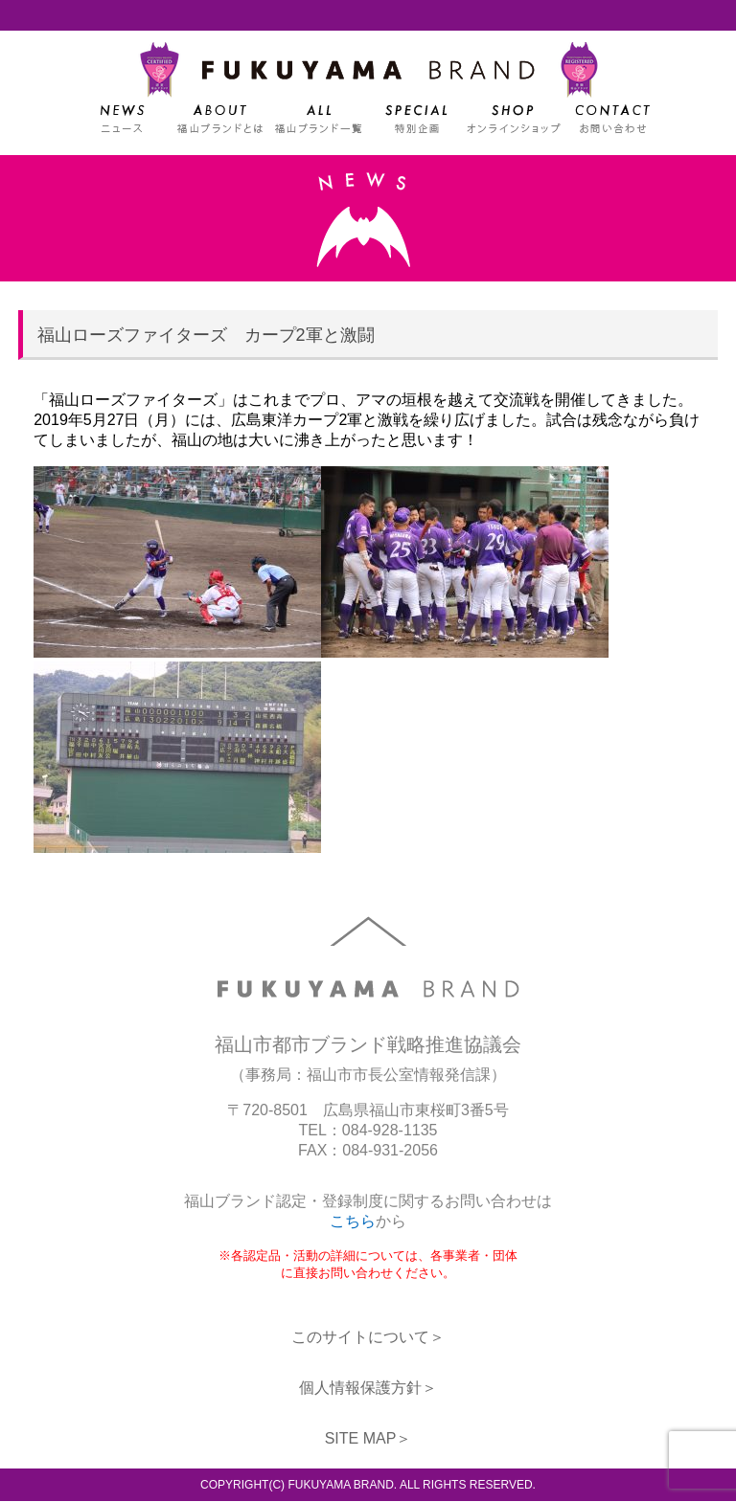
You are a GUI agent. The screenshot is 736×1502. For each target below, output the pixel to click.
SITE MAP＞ (368, 1439)
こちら (353, 1222)
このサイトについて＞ (368, 1338)
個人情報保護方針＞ (368, 1388)
